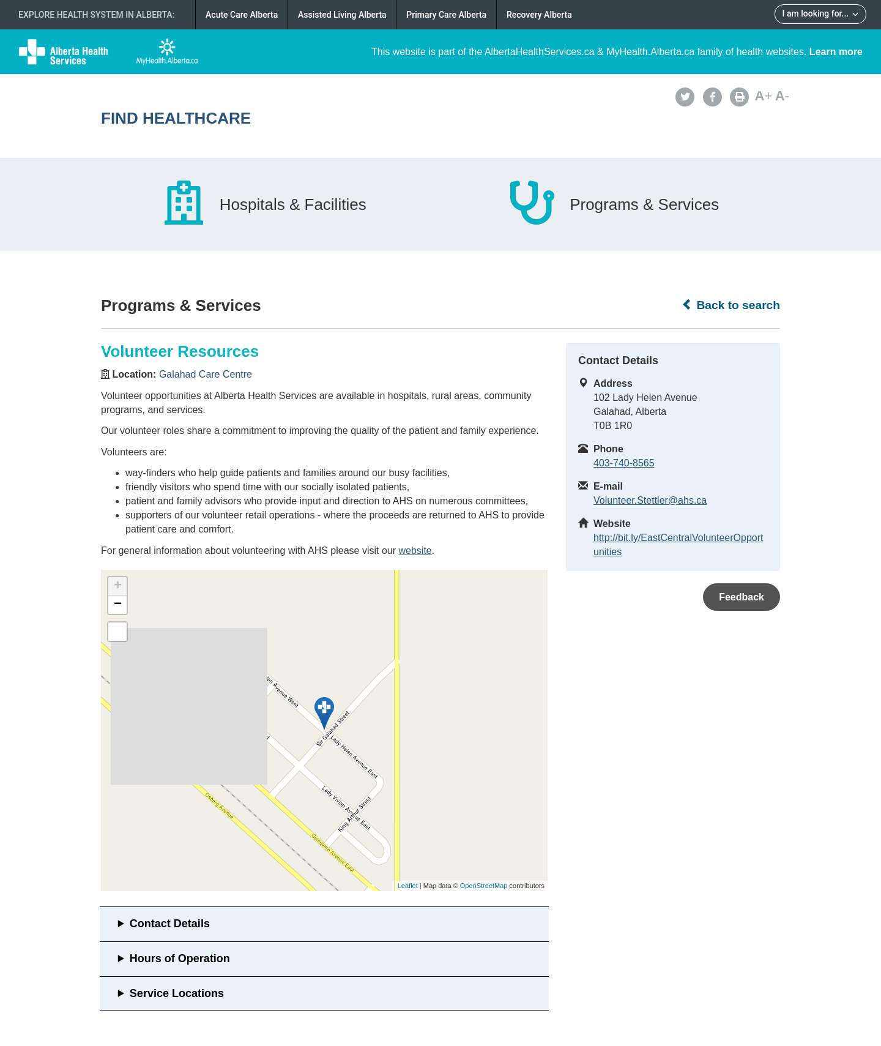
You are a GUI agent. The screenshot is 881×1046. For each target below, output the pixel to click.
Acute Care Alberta (242, 15)
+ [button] (118, 586)
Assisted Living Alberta (342, 15)
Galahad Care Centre (205, 374)
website (414, 550)
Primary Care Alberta (446, 15)
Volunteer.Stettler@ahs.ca (650, 500)
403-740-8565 (624, 463)
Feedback (741, 597)
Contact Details (170, 923)
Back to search (731, 305)
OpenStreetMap (484, 885)
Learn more (836, 52)
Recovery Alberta (539, 15)
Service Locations (177, 993)
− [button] (118, 605)
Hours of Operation (180, 958)
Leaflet (408, 885)
